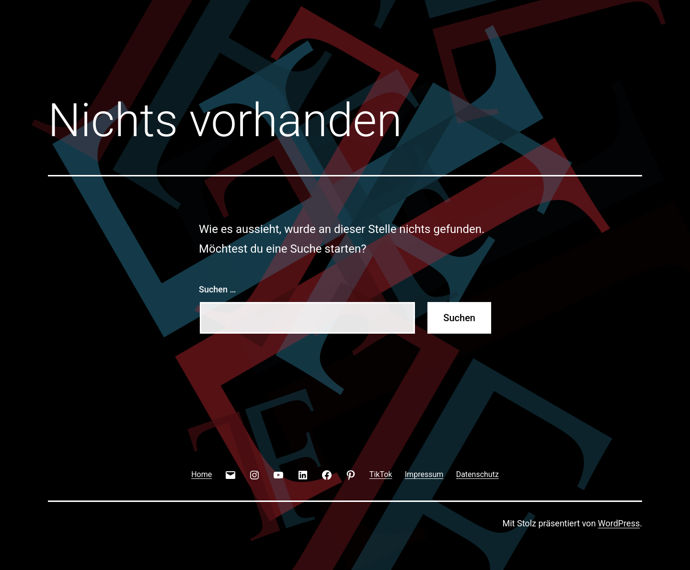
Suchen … (217, 289)
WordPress (619, 523)
